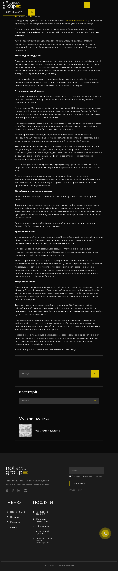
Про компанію (17, 512)
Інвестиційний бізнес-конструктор (44, 541)
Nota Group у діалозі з (46, 430)
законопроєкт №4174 (76, 20)
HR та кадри (42, 526)
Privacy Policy (75, 490)
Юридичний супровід (43, 533)
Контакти (15, 522)
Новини (26, 400)
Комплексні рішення (42, 513)
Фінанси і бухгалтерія (42, 520)
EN (31, 12)
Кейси (13, 527)
